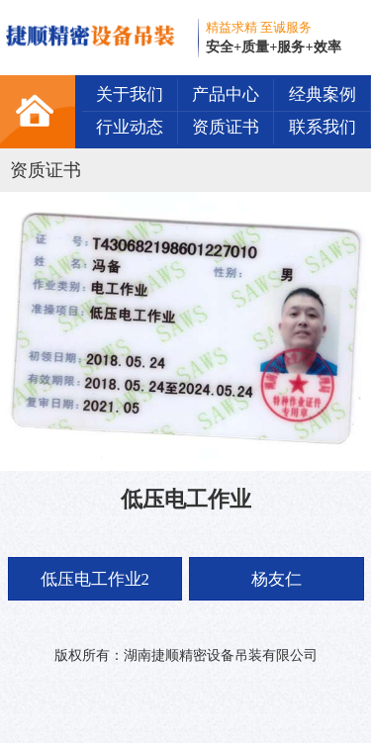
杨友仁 (276, 579)
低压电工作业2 (95, 579)
